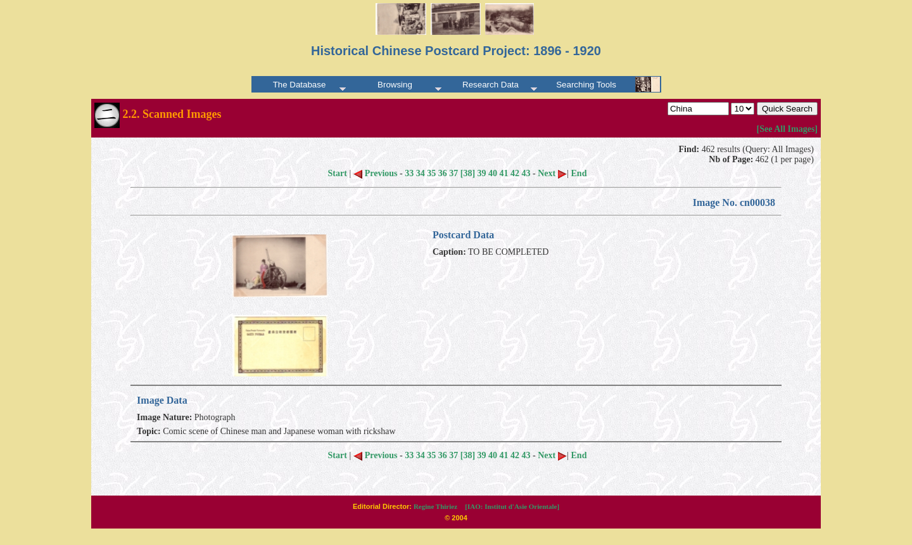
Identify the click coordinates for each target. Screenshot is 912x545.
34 (420, 173)
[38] (467, 173)
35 (431, 173)
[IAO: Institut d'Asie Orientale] (512, 506)
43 (526, 173)
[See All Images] (787, 129)
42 (514, 173)
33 (409, 173)
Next (552, 173)
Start (337, 173)
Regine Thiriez (435, 506)
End (579, 173)
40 (492, 173)
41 (504, 173)
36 (442, 173)
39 (482, 173)
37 (453, 173)
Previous (375, 173)
